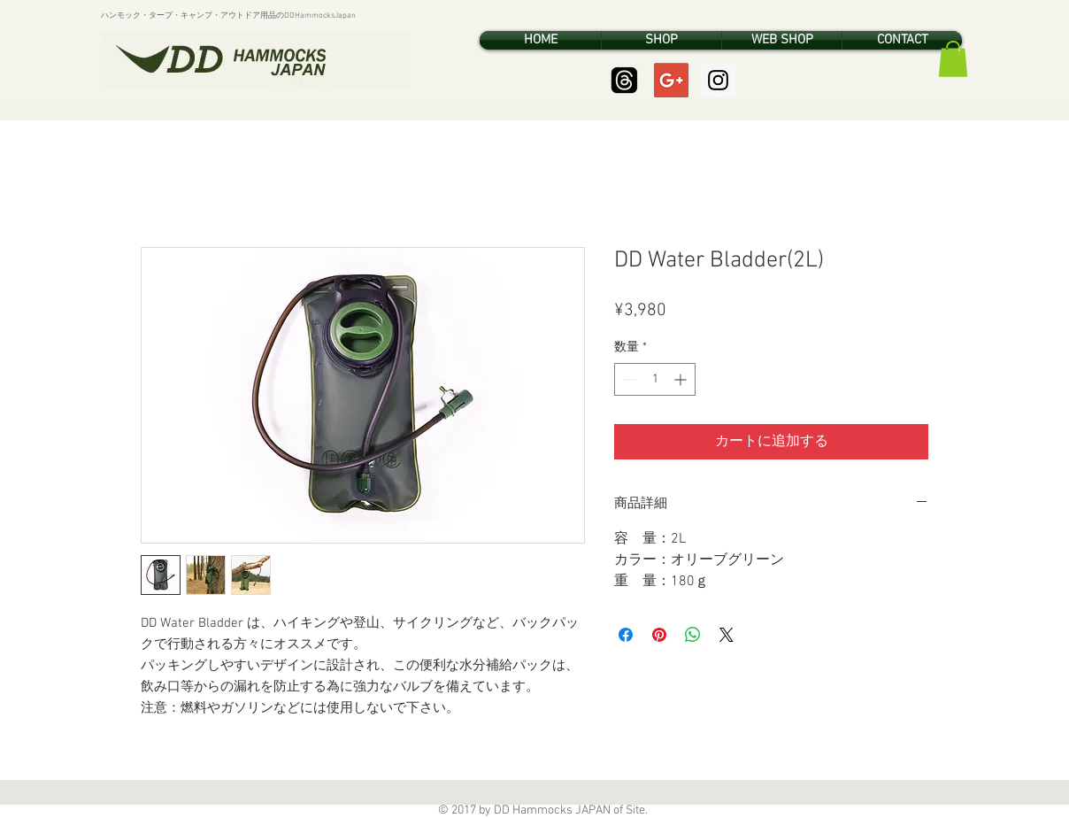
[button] (953, 59)
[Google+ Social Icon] (671, 80)
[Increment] (682, 379)
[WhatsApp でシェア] (693, 634)
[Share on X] (726, 634)
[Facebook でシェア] (625, 634)
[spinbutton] (655, 379)
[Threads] (624, 80)
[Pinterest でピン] (659, 634)
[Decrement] (628, 379)
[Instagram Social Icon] (718, 80)
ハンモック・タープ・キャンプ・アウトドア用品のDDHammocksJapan (228, 15)
